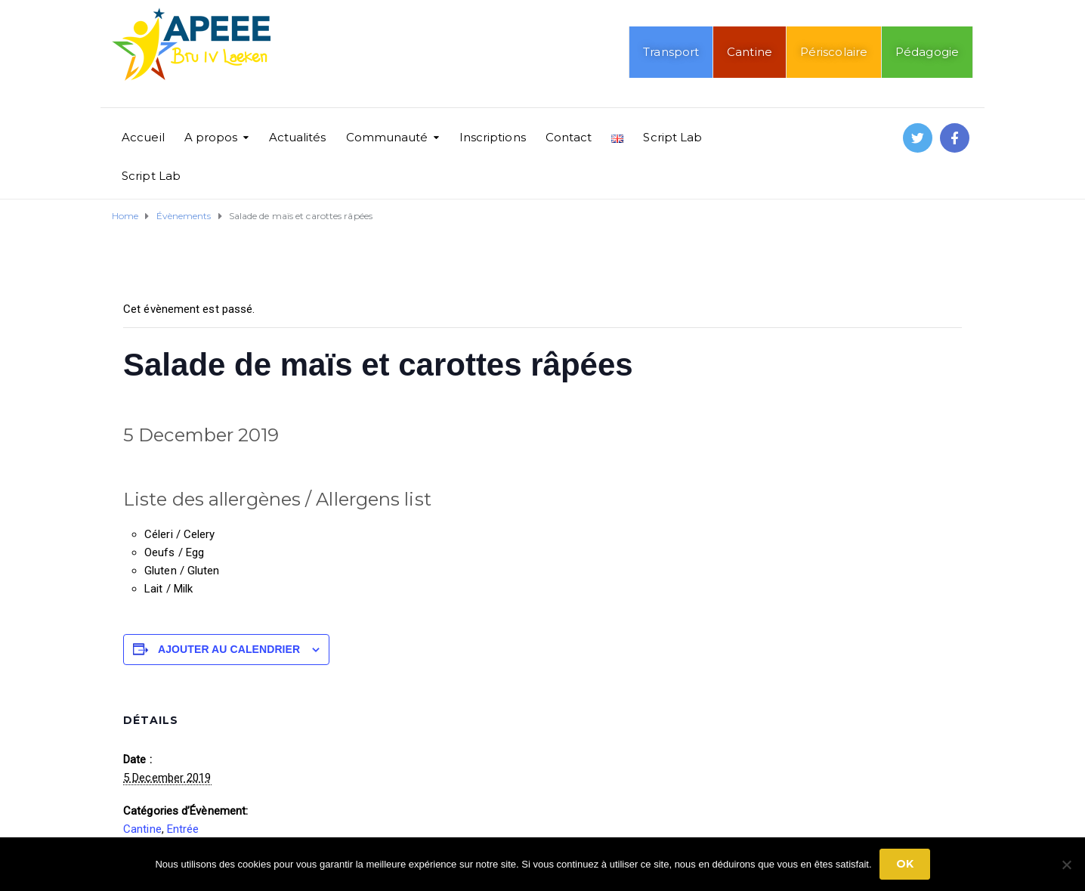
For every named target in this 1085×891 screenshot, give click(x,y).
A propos (211, 137)
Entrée (183, 829)
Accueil (143, 137)
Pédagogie (927, 52)
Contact (569, 137)
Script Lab (672, 137)
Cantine (749, 52)
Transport (671, 52)
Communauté (387, 137)
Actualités (297, 137)
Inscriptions (492, 137)
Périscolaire (833, 52)
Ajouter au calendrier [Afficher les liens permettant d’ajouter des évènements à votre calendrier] (229, 649)
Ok (904, 864)
